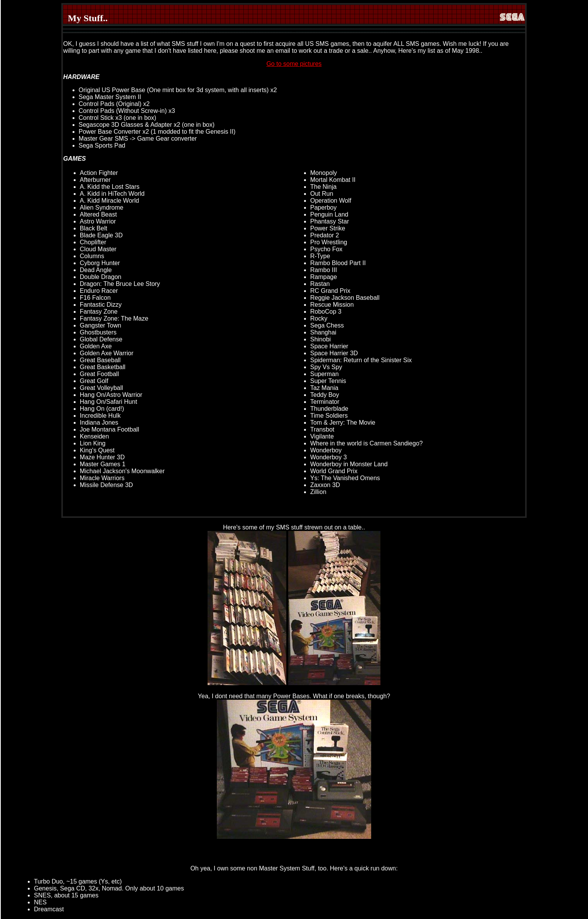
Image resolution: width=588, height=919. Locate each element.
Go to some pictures (293, 63)
